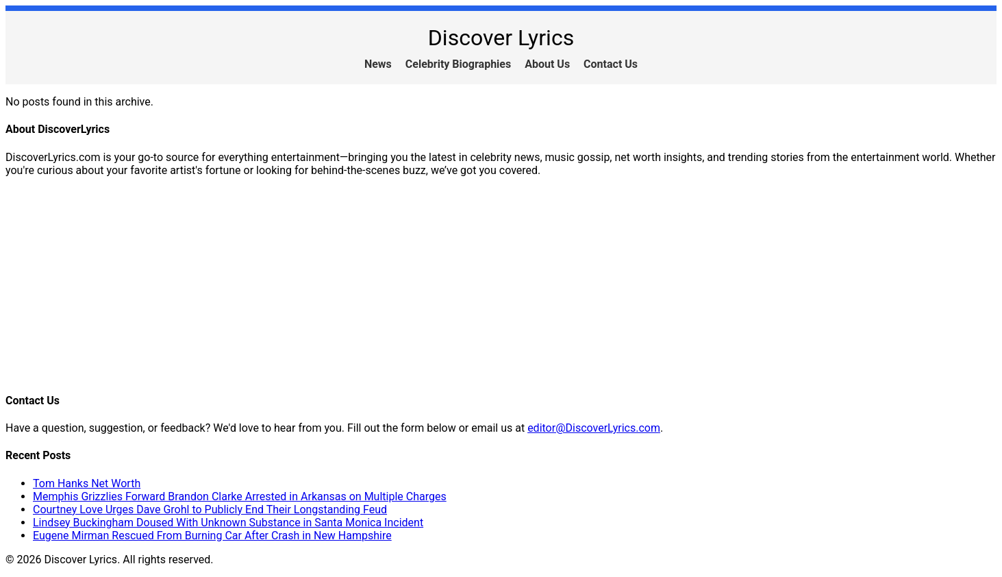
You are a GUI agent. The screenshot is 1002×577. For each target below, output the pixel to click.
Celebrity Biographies (458, 64)
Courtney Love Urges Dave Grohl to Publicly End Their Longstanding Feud (210, 509)
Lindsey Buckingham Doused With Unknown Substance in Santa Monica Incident (228, 522)
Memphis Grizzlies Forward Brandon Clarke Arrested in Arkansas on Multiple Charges (240, 496)
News (378, 64)
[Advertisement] (416, 284)
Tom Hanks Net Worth (86, 483)
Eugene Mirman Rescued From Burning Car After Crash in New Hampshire (212, 535)
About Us (547, 64)
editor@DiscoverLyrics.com (593, 427)
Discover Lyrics (501, 38)
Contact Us (611, 64)
